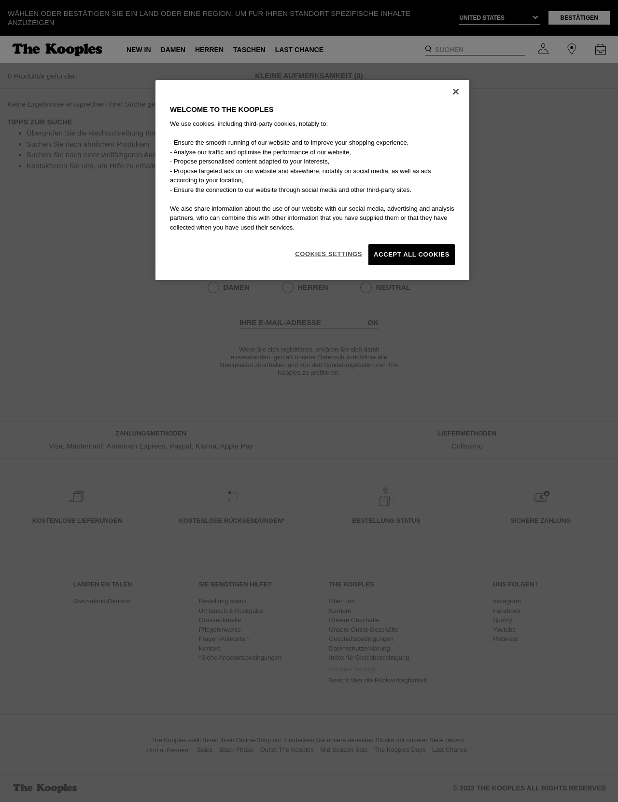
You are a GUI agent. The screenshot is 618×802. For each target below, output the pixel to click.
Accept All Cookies (411, 254)
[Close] (455, 91)
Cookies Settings (328, 254)
